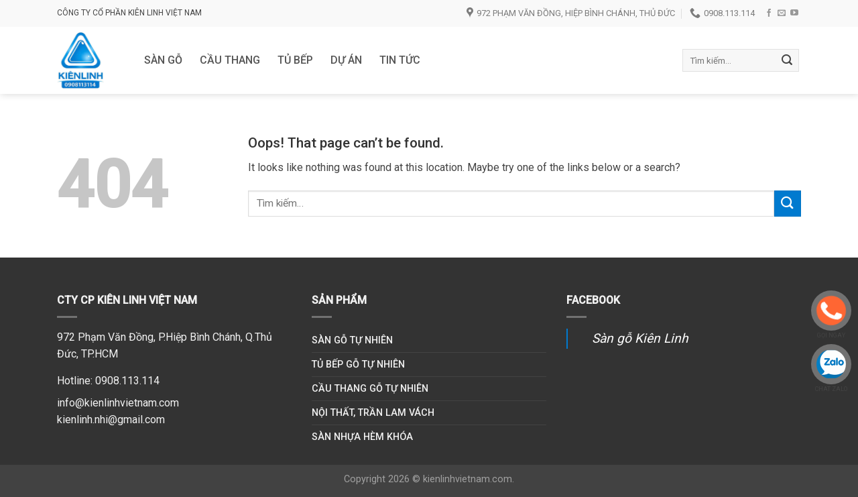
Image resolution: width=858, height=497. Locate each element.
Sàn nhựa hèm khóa (362, 437)
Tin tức (399, 60)
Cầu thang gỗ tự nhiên (370, 388)
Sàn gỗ (163, 60)
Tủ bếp (295, 60)
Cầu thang (230, 60)
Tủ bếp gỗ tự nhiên (358, 364)
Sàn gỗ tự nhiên (352, 340)
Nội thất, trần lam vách (373, 413)
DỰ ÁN (346, 60)
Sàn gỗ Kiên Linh (640, 338)
